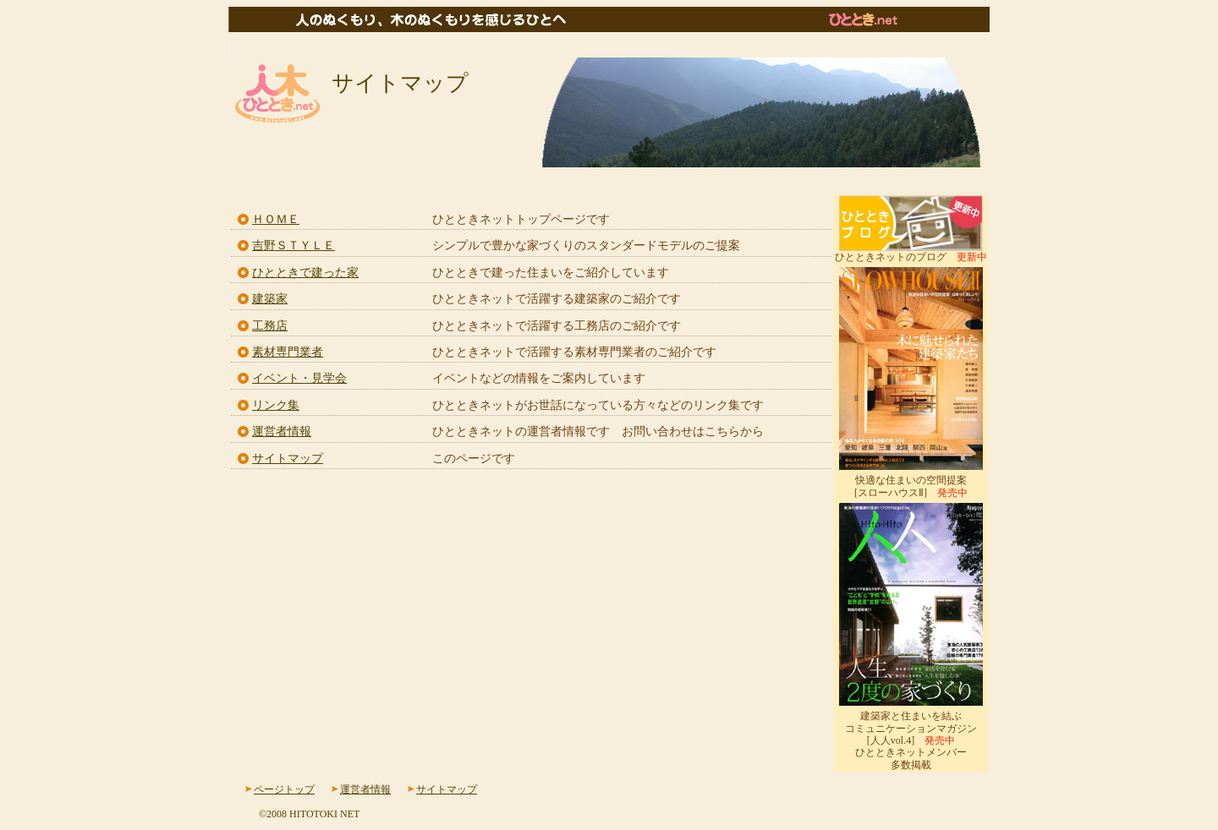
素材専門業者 (287, 352)
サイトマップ (287, 458)
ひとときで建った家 (305, 272)
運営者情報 (281, 431)
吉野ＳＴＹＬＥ (293, 245)
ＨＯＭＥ (275, 219)
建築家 (270, 298)
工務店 (270, 325)
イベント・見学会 (299, 378)
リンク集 (275, 405)
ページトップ (284, 789)
